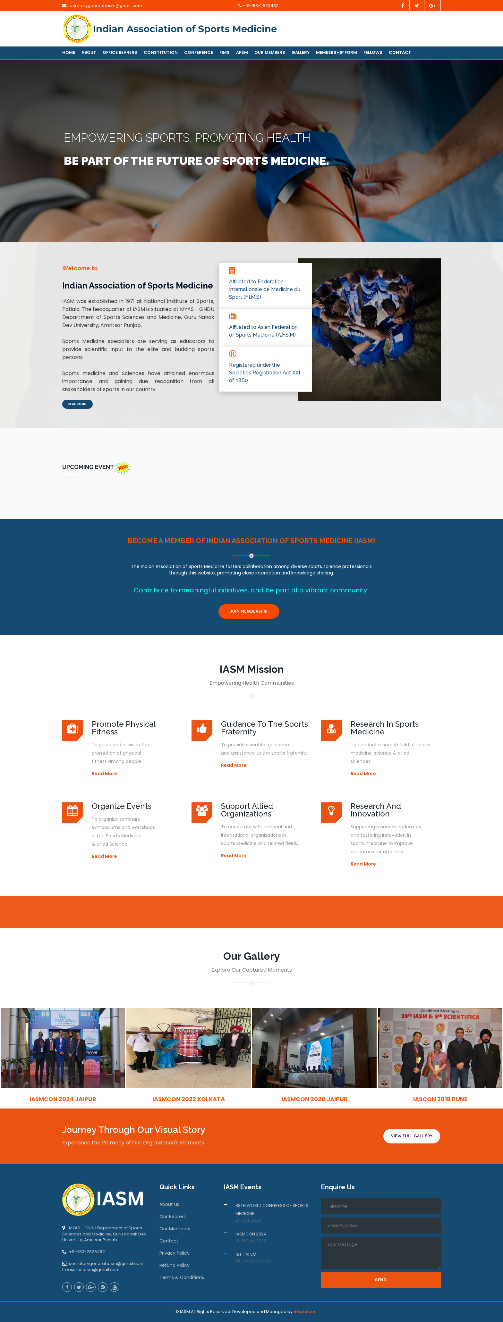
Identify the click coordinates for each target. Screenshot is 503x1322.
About (88, 52)
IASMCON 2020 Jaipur (314, 1099)
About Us (169, 1204)
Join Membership (249, 611)
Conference (198, 52)
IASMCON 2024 (251, 1234)
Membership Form (336, 52)
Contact (400, 52)
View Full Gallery (411, 1136)
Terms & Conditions (181, 1277)
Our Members (269, 52)
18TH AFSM (245, 1254)
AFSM (242, 52)
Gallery (301, 52)
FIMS (224, 52)
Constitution (161, 52)
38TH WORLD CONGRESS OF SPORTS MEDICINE (272, 1209)
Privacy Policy (174, 1253)
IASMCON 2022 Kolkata (188, 1099)
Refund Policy (174, 1265)
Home (68, 52)
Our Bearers (172, 1216)
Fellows (372, 52)
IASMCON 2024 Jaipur (63, 1099)
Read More (77, 404)
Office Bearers (120, 52)
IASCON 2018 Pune (440, 1099)
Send (381, 1280)
